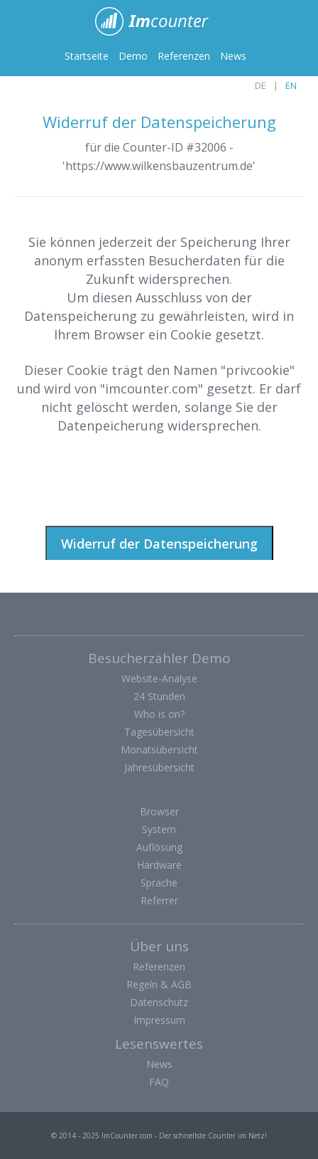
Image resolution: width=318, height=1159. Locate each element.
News (233, 56)
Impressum (159, 1020)
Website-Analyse (159, 678)
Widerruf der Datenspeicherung (159, 543)
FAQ (159, 1082)
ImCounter (159, 21)
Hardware (159, 865)
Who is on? (159, 714)
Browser (159, 811)
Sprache (159, 882)
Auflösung (159, 847)
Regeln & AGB (159, 984)
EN (291, 85)
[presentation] (122, 479)
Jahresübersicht (159, 767)
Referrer (159, 900)
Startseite (87, 56)
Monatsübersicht (159, 749)
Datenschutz (159, 1002)
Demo (133, 56)
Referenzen (184, 56)
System (159, 829)
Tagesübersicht (159, 732)
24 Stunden (159, 696)
